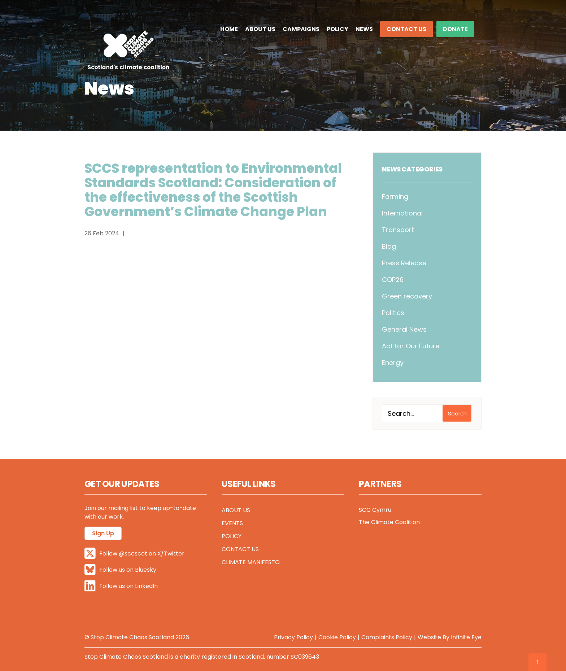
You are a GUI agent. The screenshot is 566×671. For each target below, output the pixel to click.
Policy (337, 29)
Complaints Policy (386, 637)
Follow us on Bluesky (120, 569)
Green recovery (407, 296)
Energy (393, 362)
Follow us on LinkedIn (121, 585)
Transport (398, 229)
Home (229, 29)
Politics (393, 312)
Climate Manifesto (251, 562)
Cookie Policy (337, 637)
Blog (389, 246)
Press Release (404, 262)
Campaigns (301, 29)
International (402, 213)
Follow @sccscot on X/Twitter (134, 553)
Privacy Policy (293, 637)
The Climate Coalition (389, 522)
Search (457, 413)
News (364, 29)
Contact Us (406, 29)
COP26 (393, 279)
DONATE (455, 29)
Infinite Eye (466, 637)
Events (232, 523)
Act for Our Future (410, 345)
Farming (395, 196)
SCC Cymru (375, 510)
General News (404, 329)
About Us (260, 29)
